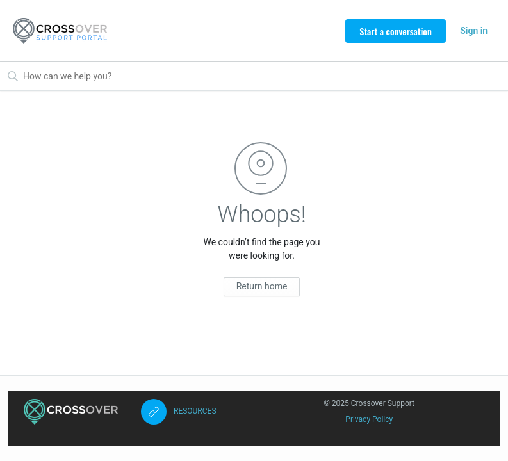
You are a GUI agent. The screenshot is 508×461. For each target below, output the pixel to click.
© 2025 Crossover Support (369, 403)
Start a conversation (395, 31)
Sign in (474, 31)
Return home (262, 286)
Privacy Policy (369, 419)
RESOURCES (195, 411)
